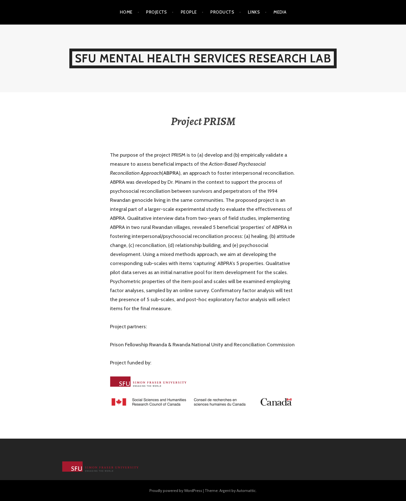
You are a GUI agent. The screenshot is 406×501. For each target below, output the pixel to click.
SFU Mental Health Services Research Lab (203, 58)
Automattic (246, 490)
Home (126, 12)
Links (254, 12)
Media (279, 12)
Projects (156, 12)
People (189, 12)
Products (222, 12)
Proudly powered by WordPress (175, 490)
